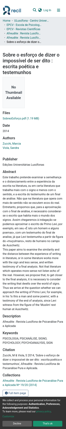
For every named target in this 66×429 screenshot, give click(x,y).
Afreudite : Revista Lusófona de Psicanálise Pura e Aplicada (24, 33)
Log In (47, 10)
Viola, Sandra (11, 148)
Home (6, 20)
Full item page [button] (15, 393)
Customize (8, 416)
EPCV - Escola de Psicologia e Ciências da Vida (24, 25)
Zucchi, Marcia (12, 143)
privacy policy (43, 411)
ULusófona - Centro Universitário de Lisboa (31, 20)
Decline (17, 423)
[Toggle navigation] (58, 10)
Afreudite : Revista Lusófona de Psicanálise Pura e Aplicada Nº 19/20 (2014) (24, 37)
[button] (40, 10)
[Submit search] (34, 10)
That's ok (48, 423)
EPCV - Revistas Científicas (23, 29)
